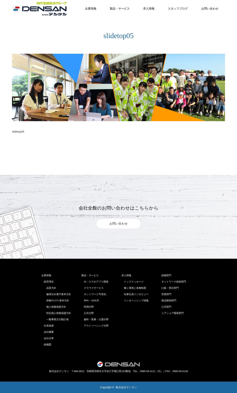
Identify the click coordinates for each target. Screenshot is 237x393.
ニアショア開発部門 (172, 313)
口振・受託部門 (170, 288)
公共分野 (87, 313)
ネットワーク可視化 (93, 294)
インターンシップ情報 (135, 300)
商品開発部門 (168, 300)
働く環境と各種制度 (133, 288)
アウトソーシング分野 (95, 325)
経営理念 (47, 281)
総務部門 (166, 275)
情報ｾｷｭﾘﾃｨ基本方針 (55, 300)
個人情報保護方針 (53, 306)
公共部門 (166, 306)
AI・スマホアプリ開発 (94, 281)
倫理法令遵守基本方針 (56, 294)
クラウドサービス (92, 288)
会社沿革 (47, 338)
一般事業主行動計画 (55, 319)
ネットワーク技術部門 (173, 281)
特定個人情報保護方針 (56, 313)
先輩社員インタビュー (135, 294)
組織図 (46, 344)
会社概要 (47, 332)
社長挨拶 (47, 325)
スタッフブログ (178, 8)
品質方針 (48, 288)
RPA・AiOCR (90, 300)
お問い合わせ (209, 8)
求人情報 (149, 8)
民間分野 (87, 306)
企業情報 (90, 8)
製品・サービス (120, 8)
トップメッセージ (132, 281)
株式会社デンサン (126, 387)
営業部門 (166, 294)
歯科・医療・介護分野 (95, 319)
